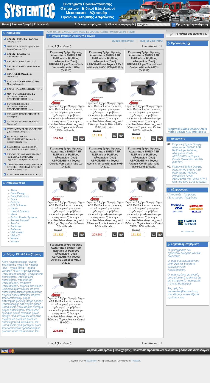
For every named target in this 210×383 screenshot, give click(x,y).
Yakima (15, 241)
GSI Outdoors (18, 205)
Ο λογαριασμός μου (90, 24)
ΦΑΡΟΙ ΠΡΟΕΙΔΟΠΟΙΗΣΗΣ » (24, 89)
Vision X (15, 235)
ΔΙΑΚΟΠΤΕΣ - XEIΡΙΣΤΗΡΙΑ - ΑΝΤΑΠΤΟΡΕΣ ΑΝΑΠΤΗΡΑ (22, 148)
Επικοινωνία (41, 24)
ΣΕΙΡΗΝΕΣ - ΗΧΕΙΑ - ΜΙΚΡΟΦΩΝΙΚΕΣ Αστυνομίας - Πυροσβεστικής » (22, 139)
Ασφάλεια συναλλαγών (194, 350)
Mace (14, 214)
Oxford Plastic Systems (24, 217)
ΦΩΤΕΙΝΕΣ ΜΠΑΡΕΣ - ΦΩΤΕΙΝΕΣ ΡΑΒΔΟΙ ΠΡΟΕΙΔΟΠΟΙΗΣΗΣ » (20, 106)
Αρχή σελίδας (53, 32)
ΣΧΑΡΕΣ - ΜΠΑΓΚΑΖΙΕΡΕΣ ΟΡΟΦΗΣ (80, 32)
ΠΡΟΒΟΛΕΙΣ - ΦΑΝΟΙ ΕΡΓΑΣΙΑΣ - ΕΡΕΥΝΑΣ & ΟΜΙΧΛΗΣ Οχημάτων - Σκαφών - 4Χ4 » (24, 157)
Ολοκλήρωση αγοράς (121, 24)
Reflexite (16, 229)
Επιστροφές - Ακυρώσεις (183, 197)
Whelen (15, 238)
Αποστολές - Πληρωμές (182, 194)
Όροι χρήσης (123, 350)
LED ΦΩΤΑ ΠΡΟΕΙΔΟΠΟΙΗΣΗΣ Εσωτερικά (23, 115)
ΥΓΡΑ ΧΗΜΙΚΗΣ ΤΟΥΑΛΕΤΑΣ (24, 174)
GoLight (15, 202)
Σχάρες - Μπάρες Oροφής (113, 32)
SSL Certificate (187, 232)
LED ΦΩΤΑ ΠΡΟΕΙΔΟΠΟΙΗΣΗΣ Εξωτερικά (23, 122)
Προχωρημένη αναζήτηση (192, 24)
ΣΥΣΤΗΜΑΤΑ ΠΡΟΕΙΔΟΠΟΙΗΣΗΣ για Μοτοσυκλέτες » (24, 130)
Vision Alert (17, 232)
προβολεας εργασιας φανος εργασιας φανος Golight (20, 313)
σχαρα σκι (22, 264)
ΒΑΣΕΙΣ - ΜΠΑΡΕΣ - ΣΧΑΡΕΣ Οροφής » (22, 40)
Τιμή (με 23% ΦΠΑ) (151, 40)
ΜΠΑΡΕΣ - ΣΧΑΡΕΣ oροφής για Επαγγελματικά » (23, 47)
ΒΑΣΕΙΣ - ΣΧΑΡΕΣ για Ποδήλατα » (18, 55)
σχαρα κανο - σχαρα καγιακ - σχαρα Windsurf (20, 267)
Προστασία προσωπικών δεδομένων (155, 350)
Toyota (132, 32)
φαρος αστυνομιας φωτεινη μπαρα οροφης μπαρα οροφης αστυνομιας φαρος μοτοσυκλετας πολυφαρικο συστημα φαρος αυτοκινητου (22, 304)
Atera (14, 190)
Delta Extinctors (20, 196)
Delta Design (18, 193)
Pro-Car (15, 223)
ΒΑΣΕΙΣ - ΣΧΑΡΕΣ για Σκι (21, 61)
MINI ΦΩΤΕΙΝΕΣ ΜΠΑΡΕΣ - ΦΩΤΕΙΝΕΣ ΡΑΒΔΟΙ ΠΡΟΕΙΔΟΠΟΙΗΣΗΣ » (21, 96)
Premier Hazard (20, 220)
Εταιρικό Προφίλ (21, 24)
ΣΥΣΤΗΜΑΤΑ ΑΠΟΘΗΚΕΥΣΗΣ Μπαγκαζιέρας (23, 82)
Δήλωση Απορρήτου (99, 350)
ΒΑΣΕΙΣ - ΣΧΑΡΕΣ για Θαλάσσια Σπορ (23, 67)
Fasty (14, 199)
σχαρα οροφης (18, 261)
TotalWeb (135, 361)
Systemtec (91, 361)
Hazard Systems (20, 211)
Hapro (14, 208)
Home (5, 24)
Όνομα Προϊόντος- (123, 40)
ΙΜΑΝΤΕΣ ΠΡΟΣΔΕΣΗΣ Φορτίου (19, 75)
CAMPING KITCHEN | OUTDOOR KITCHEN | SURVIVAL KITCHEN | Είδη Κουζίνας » (24, 167)
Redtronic (16, 226)
